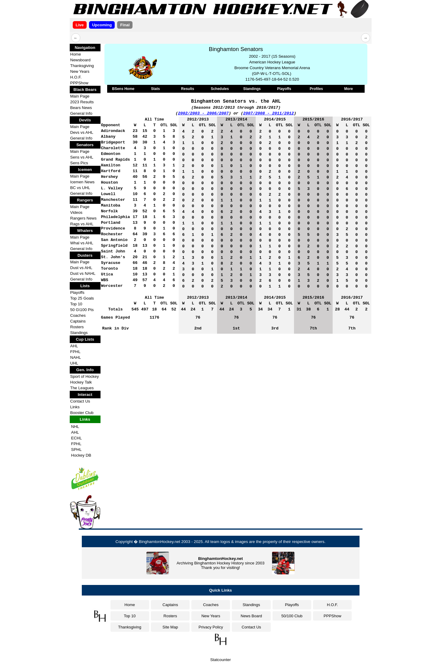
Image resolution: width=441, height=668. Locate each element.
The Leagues (82, 388)
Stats (155, 89)
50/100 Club (291, 616)
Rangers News (83, 218)
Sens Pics (79, 163)
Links (75, 407)
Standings (79, 332)
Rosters (77, 327)
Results (187, 89)
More (348, 89)
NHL (75, 426)
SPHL (76, 449)
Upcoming (102, 25)
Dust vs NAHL (83, 273)
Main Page (80, 96)
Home (75, 54)
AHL (74, 346)
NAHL (75, 357)
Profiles (316, 89)
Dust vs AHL (81, 267)
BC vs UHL (80, 187)
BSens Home (123, 89)
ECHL (76, 438)
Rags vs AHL (82, 224)
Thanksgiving (82, 65)
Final (124, 25)
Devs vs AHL (81, 132)
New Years (80, 71)
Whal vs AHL (81, 243)
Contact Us (80, 401)
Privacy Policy (211, 627)
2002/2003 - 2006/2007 (203, 113)
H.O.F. (76, 77)
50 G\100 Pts (82, 309)
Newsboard (80, 60)
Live (80, 25)
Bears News (81, 107)
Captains (78, 321)
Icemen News (82, 182)
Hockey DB (81, 455)
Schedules (220, 89)
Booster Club (82, 412)
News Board (251, 616)
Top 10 (76, 304)
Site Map (170, 627)
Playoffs (77, 292)
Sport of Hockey (84, 376)
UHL (74, 363)
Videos (76, 212)
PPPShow (79, 83)
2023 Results (82, 102)
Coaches (78, 315)
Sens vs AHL (81, 157)
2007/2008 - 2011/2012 (268, 113)
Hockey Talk (81, 382)
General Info (81, 113)
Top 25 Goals (82, 298)
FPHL (75, 351)
